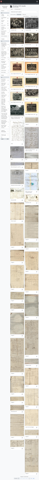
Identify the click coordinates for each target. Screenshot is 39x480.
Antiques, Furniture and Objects (4, 28)
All (1, 12)
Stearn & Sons (4, 70)
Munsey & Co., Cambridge (4, 62)
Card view (19, 14)
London (4, 50)
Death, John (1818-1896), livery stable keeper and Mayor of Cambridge (4, 101)
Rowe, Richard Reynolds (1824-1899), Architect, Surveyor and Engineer (4, 53)
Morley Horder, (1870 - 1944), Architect (4, 126)
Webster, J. (4, 60)
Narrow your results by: (5, 7)
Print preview (13, 14)
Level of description (3, 131)
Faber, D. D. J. (4, 48)
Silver (4, 23)
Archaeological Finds (4, 18)
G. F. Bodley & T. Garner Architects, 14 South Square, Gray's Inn (4, 66)
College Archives (4, 15)
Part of (2, 10)
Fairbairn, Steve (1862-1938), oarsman (4, 96)
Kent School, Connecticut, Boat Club (4, 80)
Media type (3, 135)
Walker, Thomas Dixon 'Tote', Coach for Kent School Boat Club (4, 89)
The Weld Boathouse (4, 93)
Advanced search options (16, 11)
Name (2, 75)
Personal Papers (4, 21)
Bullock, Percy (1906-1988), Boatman (4, 84)
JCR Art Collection (4, 36)
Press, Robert (4, 58)
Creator (2, 39)
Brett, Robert (4, 72)
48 (31, 478)
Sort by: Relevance (26, 16)
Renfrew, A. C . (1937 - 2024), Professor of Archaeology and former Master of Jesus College (4, 109)
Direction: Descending (34, 16)
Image (4, 139)
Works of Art (4, 25)
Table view (24, 14)
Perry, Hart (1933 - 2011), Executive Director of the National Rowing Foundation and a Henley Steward (4, 116)
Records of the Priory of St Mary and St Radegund (4, 33)
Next (33, 478)
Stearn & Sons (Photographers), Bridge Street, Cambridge (4, 44)
